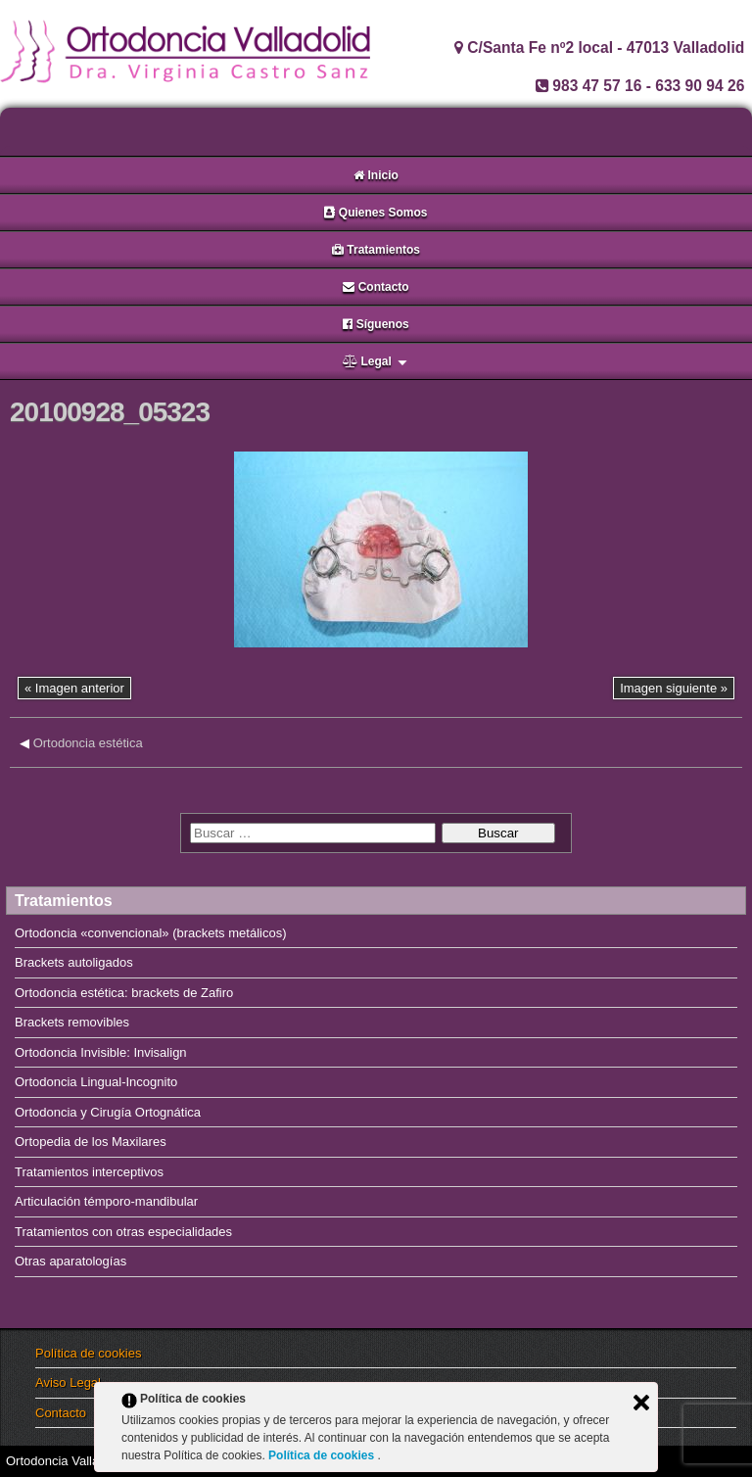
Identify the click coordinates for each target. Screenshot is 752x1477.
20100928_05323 (110, 412)
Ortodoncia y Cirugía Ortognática (108, 1112)
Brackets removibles (72, 1022)
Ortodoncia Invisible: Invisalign (101, 1052)
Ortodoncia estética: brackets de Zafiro (124, 992)
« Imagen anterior (74, 688)
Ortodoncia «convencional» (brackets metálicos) (150, 933)
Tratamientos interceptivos (89, 1172)
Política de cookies (88, 1353)
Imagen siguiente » (674, 688)
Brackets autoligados (74, 962)
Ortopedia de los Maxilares (90, 1141)
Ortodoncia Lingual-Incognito (96, 1081)
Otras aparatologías (70, 1261)
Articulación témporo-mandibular (106, 1201)
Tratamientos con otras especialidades (123, 1231)
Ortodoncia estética (88, 743)
